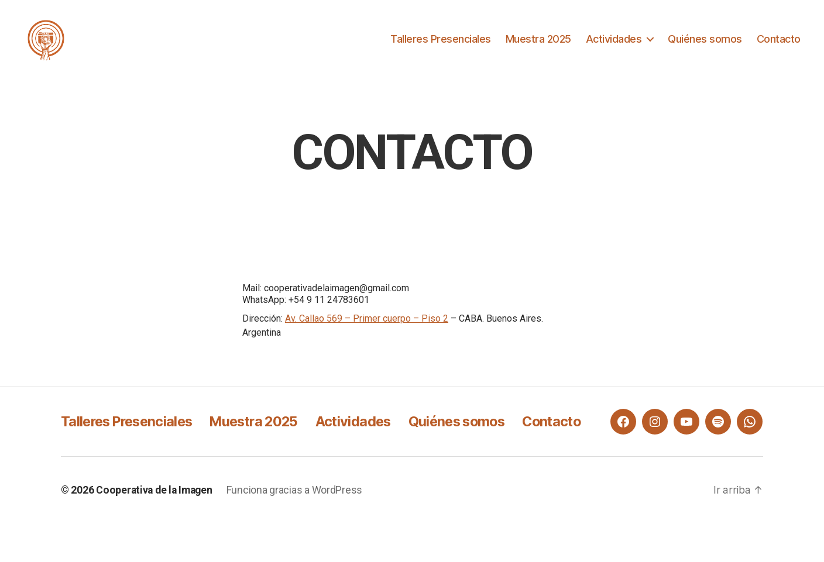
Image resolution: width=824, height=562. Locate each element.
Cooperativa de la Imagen (156, 529)
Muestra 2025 (538, 42)
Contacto (779, 42)
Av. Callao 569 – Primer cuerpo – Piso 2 (366, 326)
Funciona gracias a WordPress (298, 529)
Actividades (614, 42)
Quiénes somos (705, 42)
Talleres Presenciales (440, 42)
